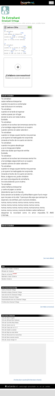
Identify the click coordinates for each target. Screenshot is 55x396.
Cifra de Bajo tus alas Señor (10, 332)
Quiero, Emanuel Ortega (9, 290)
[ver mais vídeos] (49, 258)
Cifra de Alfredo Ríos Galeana (10, 320)
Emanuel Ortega (10, 20)
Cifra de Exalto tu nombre (9, 330)
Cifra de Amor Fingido (8, 318)
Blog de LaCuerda (9, 274)
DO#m (13, 35)
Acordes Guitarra (7, 279)
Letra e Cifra (12, 27)
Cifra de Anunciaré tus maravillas (12, 335)
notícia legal (23, 386)
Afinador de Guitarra (8, 271)
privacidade (32, 386)
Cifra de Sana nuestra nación (10, 337)
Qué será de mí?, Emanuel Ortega (12, 295)
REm (12, 38)
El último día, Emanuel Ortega (10, 302)
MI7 (24, 38)
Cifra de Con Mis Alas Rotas (10, 322)
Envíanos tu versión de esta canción (18, 71)
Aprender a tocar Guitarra (9, 276)
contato (47, 386)
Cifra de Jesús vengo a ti (9, 340)
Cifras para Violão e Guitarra (10, 269)
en (40, 386)
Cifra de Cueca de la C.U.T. (10, 327)
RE (25, 35)
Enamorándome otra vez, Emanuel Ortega (14, 299)
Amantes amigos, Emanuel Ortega (12, 292)
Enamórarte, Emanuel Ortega (10, 297)
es (38, 386)
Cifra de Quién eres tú (8, 325)
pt (43, 386)
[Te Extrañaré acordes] (21, 380)
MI (10, 33)
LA (5, 30)
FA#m (22, 33)
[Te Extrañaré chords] (34, 380)
